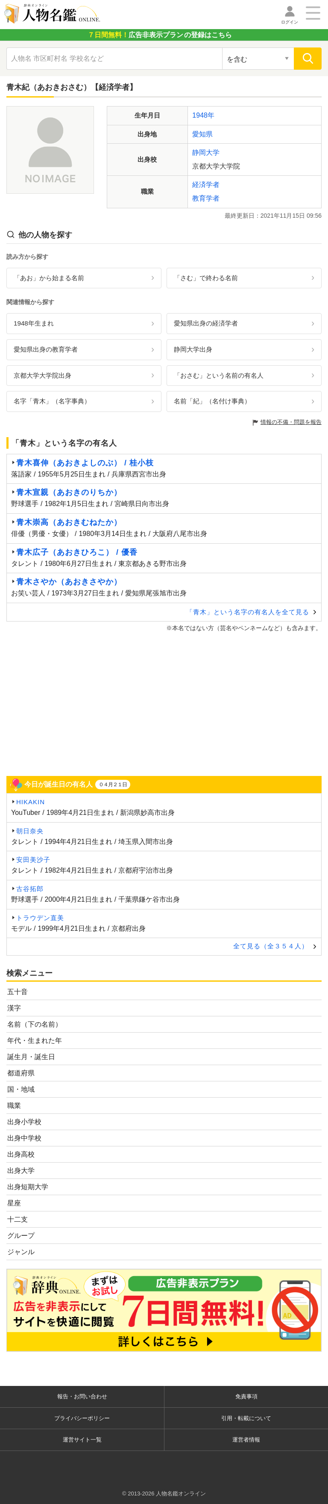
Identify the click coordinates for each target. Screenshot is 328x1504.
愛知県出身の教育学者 (46, 349)
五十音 (17, 991)
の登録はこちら (160, 34)
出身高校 (21, 1154)
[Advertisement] (164, 703)
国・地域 (21, 1089)
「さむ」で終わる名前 (206, 277)
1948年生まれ (34, 323)
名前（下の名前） (34, 1024)
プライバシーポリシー (82, 1418)
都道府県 (21, 1073)
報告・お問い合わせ (82, 1396)
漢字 (14, 1008)
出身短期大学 (27, 1186)
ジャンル (21, 1251)
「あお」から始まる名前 (49, 277)
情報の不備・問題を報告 (291, 422)
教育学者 (206, 198)
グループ (21, 1235)
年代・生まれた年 (34, 1040)
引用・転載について (246, 1418)
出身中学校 (24, 1138)
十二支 (17, 1219)
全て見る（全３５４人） (270, 946)
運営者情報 (246, 1439)
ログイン (289, 22)
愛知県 (202, 134)
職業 (14, 1105)
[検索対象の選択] (258, 58)
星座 (14, 1203)
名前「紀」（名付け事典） (212, 401)
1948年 (203, 115)
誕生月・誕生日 (31, 1056)
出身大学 (21, 1170)
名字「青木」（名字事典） (52, 401)
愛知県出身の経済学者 (206, 323)
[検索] (308, 58)
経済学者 (206, 184)
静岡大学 (206, 152)
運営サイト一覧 (82, 1439)
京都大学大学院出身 (42, 375)
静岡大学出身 (193, 349)
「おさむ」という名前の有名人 (219, 375)
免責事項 (246, 1396)
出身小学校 (24, 1121)
